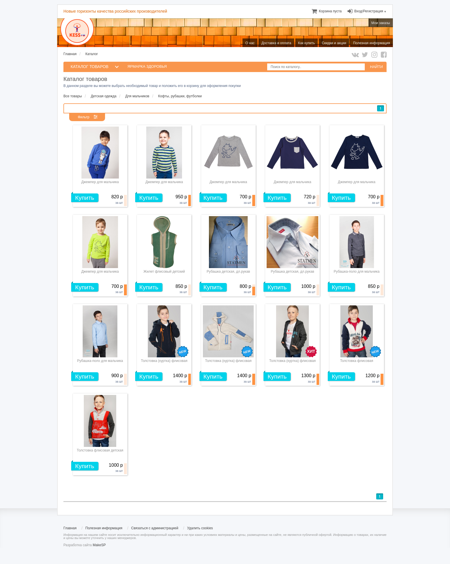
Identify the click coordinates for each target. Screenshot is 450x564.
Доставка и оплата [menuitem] (276, 43)
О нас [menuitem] (250, 43)
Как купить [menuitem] (306, 43)
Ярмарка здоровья (147, 66)
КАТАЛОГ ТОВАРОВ (89, 66)
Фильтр (83, 117)
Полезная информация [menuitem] (371, 43)
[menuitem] (330, 11)
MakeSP (99, 545)
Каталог (92, 54)
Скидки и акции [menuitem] (334, 43)
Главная (70, 54)
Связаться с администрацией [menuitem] (154, 528)
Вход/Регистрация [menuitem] (368, 11)
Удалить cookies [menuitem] (200, 528)
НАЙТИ (376, 67)
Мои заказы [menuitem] (380, 23)
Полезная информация (104, 528)
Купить (84, 197)
